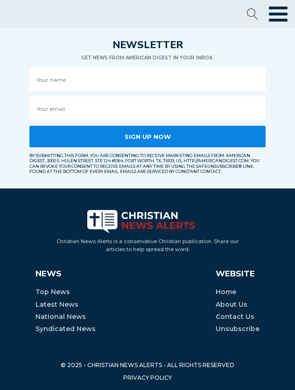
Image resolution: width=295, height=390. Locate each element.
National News (60, 316)
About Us (231, 304)
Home (226, 292)
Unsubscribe (238, 329)
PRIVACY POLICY (147, 377)
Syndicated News (65, 329)
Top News (52, 292)
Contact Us (235, 316)
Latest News (56, 304)
